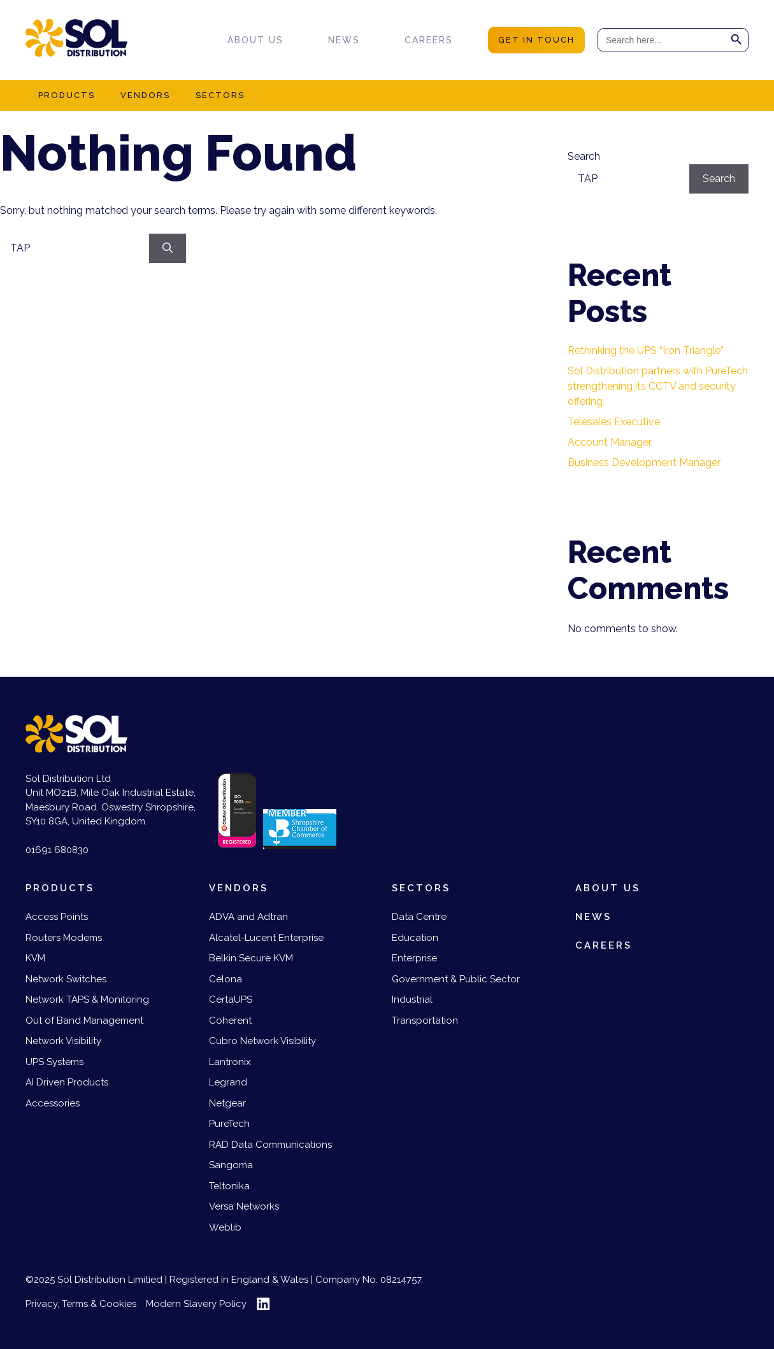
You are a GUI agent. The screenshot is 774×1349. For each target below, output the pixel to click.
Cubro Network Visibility (262, 1041)
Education (415, 937)
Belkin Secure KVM (251, 958)
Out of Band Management (84, 1020)
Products (66, 95)
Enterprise (414, 958)
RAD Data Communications (270, 1144)
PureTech (229, 1123)
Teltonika (229, 1186)
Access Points (56, 916)
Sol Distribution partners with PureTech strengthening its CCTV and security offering (658, 386)
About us (255, 40)
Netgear (227, 1103)
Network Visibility (63, 1041)
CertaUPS (230, 999)
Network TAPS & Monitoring (87, 999)
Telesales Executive (614, 422)
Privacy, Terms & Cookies (80, 1304)
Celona (225, 979)
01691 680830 (57, 850)
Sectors (220, 95)
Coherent (230, 1020)
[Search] (167, 248)
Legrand (228, 1082)
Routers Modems (63, 937)
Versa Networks (244, 1206)
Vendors (145, 95)
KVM (35, 958)
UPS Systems (54, 1062)
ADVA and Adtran (248, 916)
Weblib (225, 1227)
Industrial (412, 999)
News (344, 40)
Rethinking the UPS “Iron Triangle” (646, 350)
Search (584, 156)
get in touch (536, 40)
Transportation (425, 1020)
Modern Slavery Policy (196, 1304)
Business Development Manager (644, 462)
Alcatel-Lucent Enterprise (266, 937)
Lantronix (230, 1062)
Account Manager (610, 442)
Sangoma (231, 1165)
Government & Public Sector (456, 979)
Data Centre (419, 916)
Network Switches (65, 979)
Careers (429, 40)
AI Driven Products (66, 1082)
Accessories (52, 1103)
